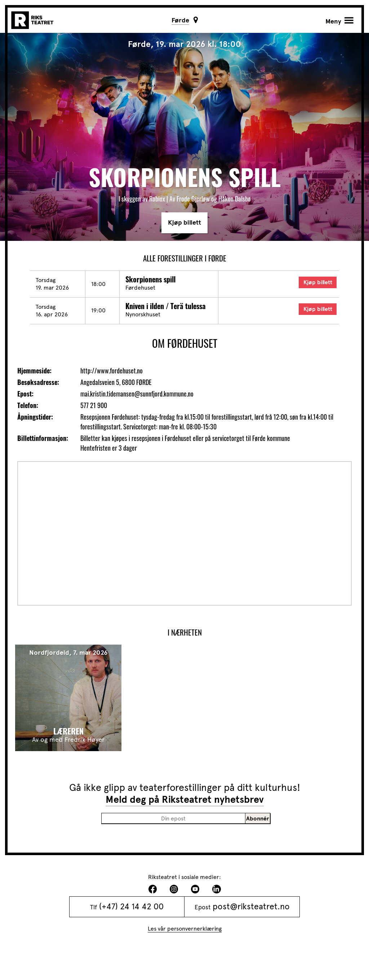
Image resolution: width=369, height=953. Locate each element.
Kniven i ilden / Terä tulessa (165, 305)
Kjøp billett (184, 222)
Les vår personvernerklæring (185, 928)
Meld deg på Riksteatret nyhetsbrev (185, 799)
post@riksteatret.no (251, 906)
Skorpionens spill (150, 279)
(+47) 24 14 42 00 (131, 906)
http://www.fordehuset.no (111, 370)
